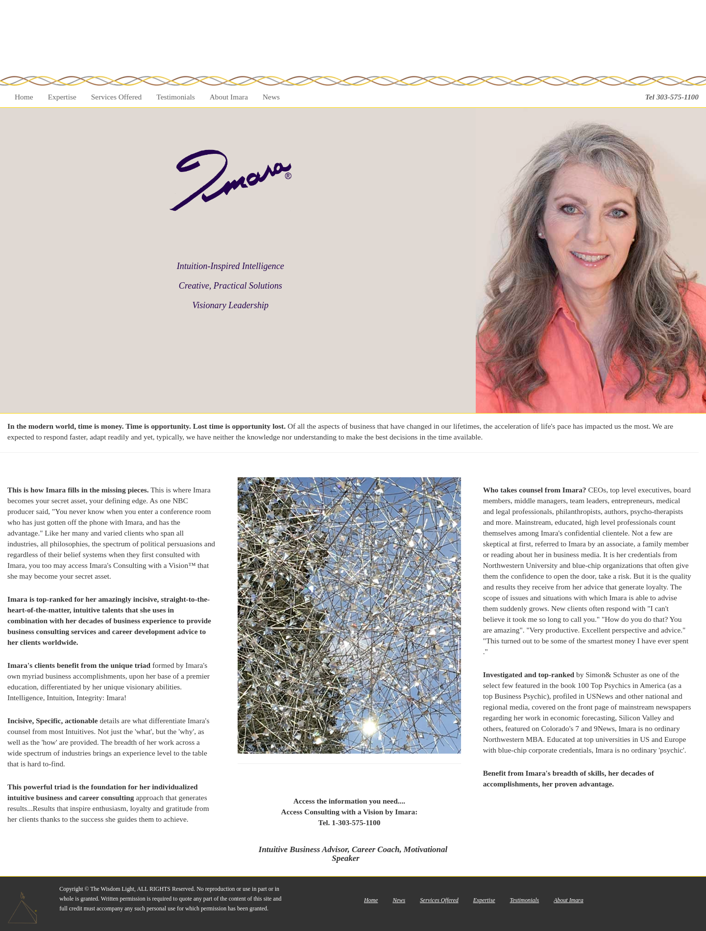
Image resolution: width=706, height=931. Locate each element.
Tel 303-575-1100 (672, 97)
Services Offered (116, 97)
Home (24, 97)
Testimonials (175, 97)
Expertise (62, 97)
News (271, 97)
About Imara (229, 97)
